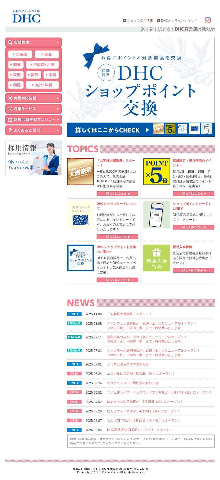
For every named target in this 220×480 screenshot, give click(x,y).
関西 (33, 75)
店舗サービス (33, 109)
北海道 (20, 54)
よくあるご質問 (33, 130)
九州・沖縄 (42, 85)
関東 (16, 65)
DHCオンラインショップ (179, 21)
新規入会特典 (182, 247)
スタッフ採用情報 (140, 21)
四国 (16, 85)
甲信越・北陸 (42, 65)
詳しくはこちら (117, 193)
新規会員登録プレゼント (33, 119)
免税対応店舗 (33, 98)
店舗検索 (33, 42)
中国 (51, 75)
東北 (47, 54)
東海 (16, 75)
